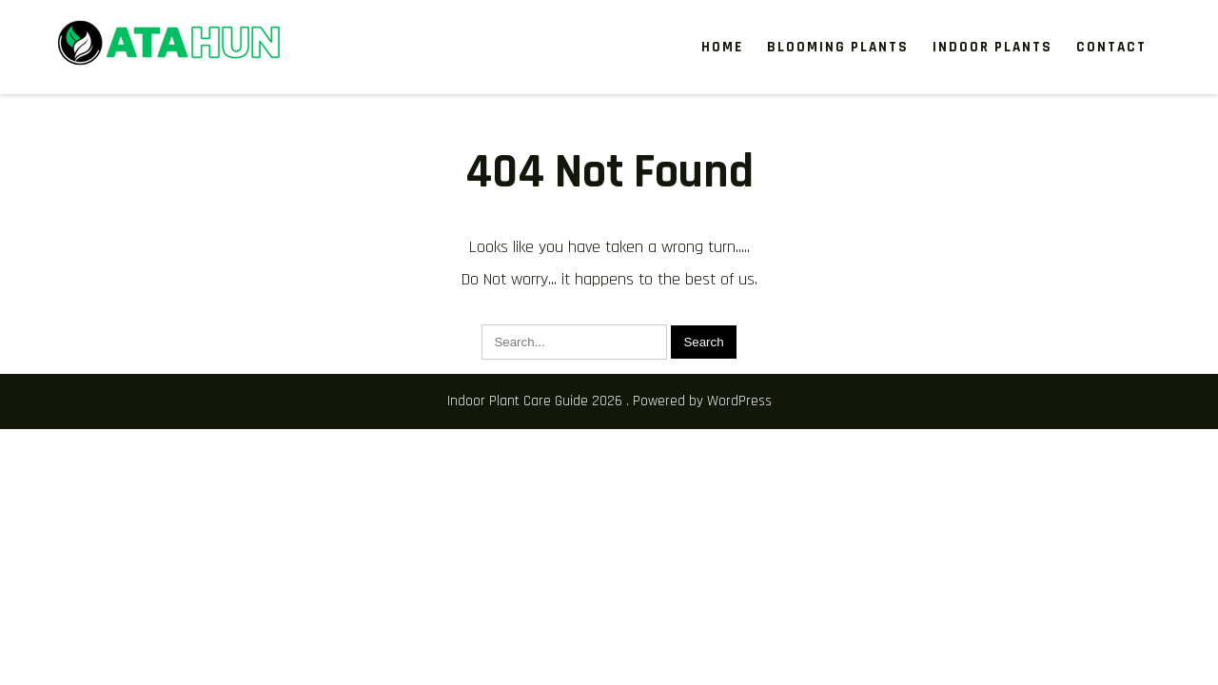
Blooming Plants (838, 47)
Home (722, 47)
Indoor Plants (992, 47)
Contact (1111, 47)
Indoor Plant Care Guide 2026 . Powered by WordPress (609, 401)
